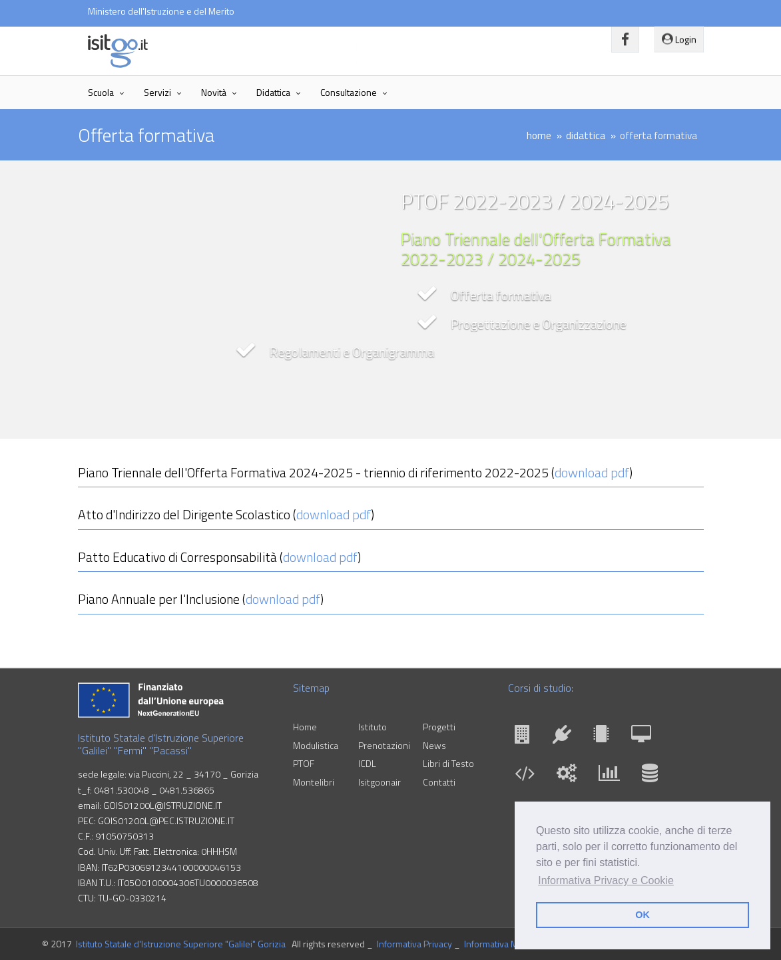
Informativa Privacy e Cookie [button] (606, 880)
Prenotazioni (384, 745)
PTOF (303, 763)
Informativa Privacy (414, 944)
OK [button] (642, 914)
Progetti (439, 727)
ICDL (367, 763)
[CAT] (526, 737)
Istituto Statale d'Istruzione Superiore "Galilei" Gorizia (181, 944)
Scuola (101, 92)
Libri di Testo (448, 763)
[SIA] (649, 776)
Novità (213, 92)
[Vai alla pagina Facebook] (625, 40)
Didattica (273, 92)
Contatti (439, 782)
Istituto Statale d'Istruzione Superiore (257, 46)
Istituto (372, 727)
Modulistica (315, 745)
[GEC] (644, 737)
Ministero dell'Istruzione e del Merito (161, 11)
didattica (585, 135)
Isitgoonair (379, 782)
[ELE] (565, 737)
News (434, 745)
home (539, 135)
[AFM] (612, 776)
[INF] (528, 776)
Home (305, 727)
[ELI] (605, 737)
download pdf (592, 473)
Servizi (157, 92)
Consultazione (348, 92)
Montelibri (313, 782)
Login (679, 36)
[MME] (570, 776)
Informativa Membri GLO (512, 944)
